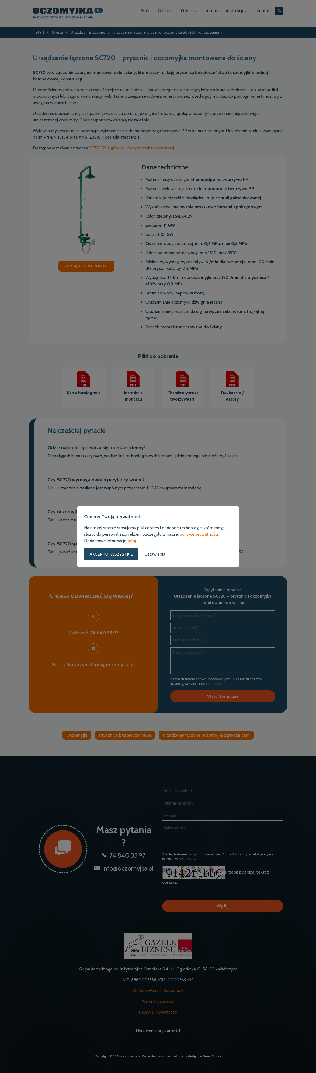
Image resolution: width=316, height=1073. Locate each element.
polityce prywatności (199, 534)
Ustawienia (155, 554)
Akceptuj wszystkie (111, 554)
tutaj (131, 540)
